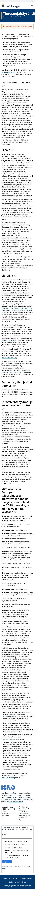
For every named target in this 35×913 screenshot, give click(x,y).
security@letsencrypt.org (11, 717)
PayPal (16, 308)
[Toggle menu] (32, 5)
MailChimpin (5, 340)
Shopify (21, 308)
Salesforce (23, 310)
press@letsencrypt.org (9, 358)
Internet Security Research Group (20, 878)
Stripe (11, 308)
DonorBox (4, 308)
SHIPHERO (15, 310)
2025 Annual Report (16, 802)
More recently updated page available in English (15, 18)
